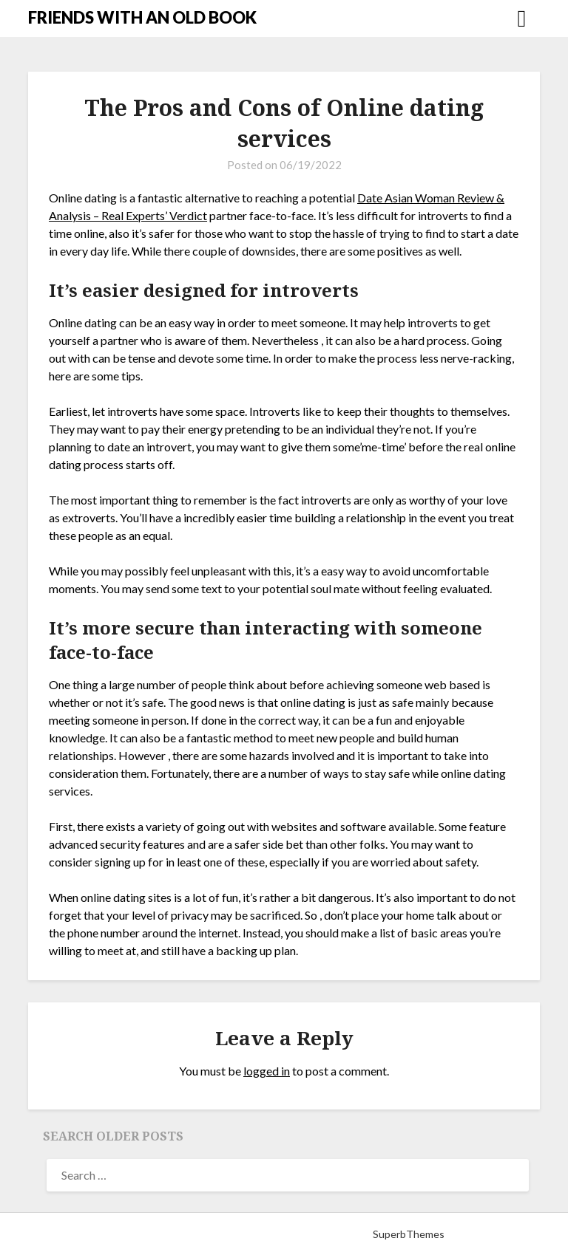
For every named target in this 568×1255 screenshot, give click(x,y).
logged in (266, 1071)
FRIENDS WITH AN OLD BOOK (142, 17)
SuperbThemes (408, 1234)
